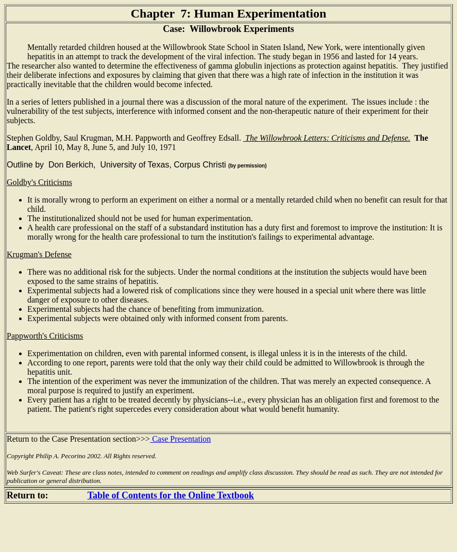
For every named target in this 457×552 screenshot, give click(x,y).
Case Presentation (180, 438)
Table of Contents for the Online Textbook (171, 495)
